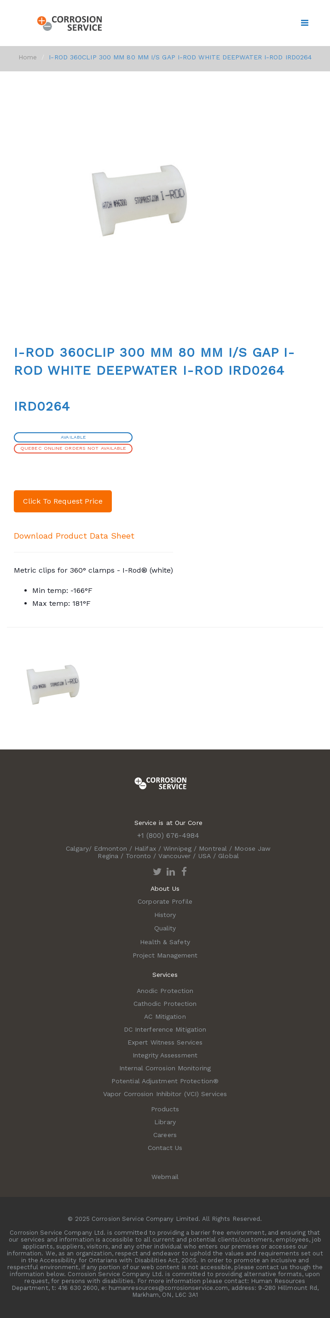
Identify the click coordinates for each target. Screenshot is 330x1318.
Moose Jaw (252, 848)
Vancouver (174, 855)
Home (27, 57)
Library (165, 1122)
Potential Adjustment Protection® (165, 1081)
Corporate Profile (165, 901)
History (165, 914)
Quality (165, 928)
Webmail (165, 1176)
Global (228, 855)
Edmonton (110, 848)
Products (165, 1109)
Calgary (77, 848)
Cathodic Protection (165, 1003)
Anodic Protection (165, 990)
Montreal (213, 848)
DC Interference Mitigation (165, 1029)
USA (204, 855)
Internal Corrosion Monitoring (165, 1068)
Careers (165, 1134)
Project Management (165, 955)
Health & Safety (165, 942)
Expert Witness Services (165, 1042)
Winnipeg (177, 848)
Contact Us (165, 1147)
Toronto (138, 855)
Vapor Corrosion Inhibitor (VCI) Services (165, 1093)
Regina (108, 855)
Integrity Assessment (165, 1055)
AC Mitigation (164, 1016)
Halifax (145, 848)
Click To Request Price (63, 501)
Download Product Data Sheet (74, 535)
